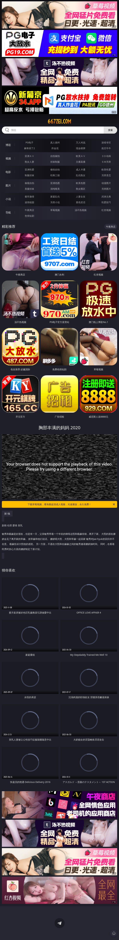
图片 (8, 185)
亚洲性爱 (29, 169)
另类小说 (55, 202)
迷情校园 (29, 202)
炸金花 (55, 148)
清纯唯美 (55, 188)
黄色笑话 (80, 202)
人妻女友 (80, 196)
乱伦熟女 (80, 175)
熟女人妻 (29, 161)
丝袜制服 (55, 161)
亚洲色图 (55, 183)
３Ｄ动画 (106, 156)
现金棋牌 (80, 148)
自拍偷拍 (55, 156)
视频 (8, 158)
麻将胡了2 (29, 148)
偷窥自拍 (29, 183)
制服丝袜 (29, 175)
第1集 (7, 513)
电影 (8, 172)
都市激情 (29, 196)
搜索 (110, 130)
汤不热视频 (81, 210)
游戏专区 (106, 142)
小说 (8, 199)
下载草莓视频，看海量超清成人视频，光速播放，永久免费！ (71, 504)
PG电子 (29, 142)
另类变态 (106, 175)
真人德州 (55, 142)
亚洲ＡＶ (29, 156)
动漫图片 (106, 183)
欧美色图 (80, 183)
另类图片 (106, 188)
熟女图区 (80, 188)
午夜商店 (29, 210)
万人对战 (80, 142)
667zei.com (59, 121)
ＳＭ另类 (106, 161)
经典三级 (55, 175)
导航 (8, 212)
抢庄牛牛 (106, 148)
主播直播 (80, 161)
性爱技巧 (106, 202)
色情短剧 (29, 215)
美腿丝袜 (29, 188)
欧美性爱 (106, 169)
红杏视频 (106, 210)
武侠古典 (106, 196)
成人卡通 (80, 169)
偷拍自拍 (55, 169)
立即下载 (83, 932)
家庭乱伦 (55, 196)
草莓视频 (55, 210)
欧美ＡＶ (80, 156)
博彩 (8, 145)
